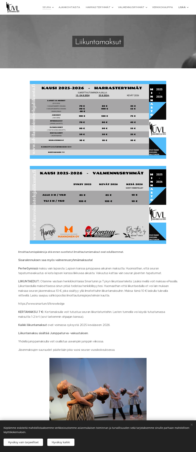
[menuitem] (53, 7)
